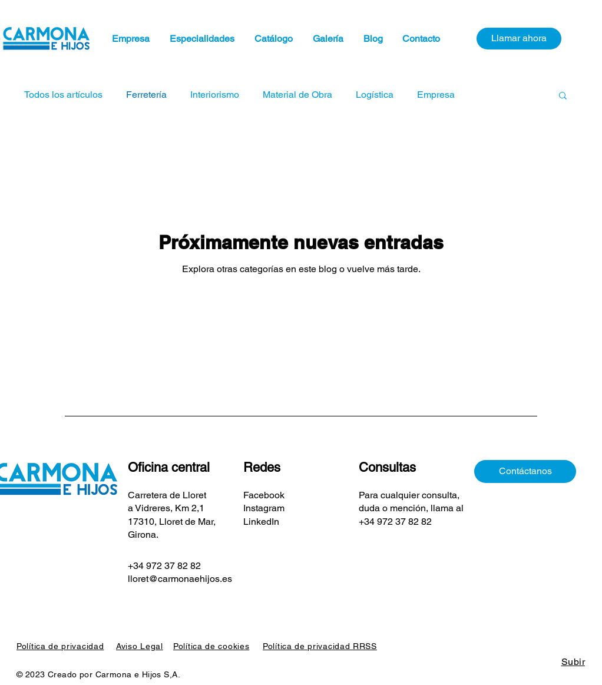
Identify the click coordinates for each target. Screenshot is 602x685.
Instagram (264, 508)
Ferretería (146, 94)
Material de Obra (297, 94)
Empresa (436, 94)
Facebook (265, 495)
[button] (562, 96)
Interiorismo (214, 94)
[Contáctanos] (525, 471)
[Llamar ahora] (519, 38)
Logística (374, 94)
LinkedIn (261, 521)
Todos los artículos (63, 94)
